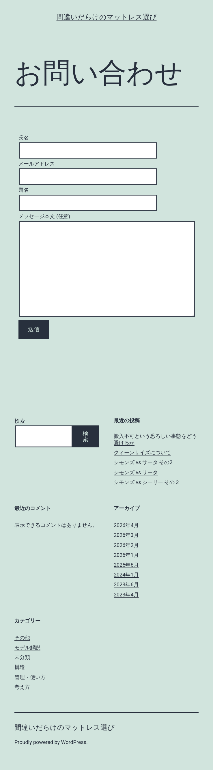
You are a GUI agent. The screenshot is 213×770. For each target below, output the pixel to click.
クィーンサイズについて (142, 452)
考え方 (22, 687)
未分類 (22, 657)
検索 (19, 421)
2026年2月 (126, 545)
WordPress (73, 742)
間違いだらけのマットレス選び (107, 17)
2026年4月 (126, 525)
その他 (22, 638)
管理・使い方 (30, 677)
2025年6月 (126, 565)
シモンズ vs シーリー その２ (147, 482)
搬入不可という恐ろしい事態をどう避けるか (155, 439)
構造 (19, 667)
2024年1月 (126, 575)
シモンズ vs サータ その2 (143, 462)
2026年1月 (126, 555)
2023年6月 (126, 584)
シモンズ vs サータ (136, 472)
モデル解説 (27, 647)
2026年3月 (126, 535)
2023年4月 (126, 595)
